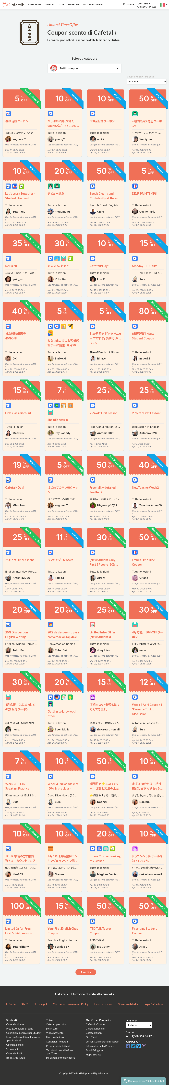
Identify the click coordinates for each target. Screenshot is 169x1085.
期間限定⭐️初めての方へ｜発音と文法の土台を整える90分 (105, 786)
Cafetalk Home (15, 1024)
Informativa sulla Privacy (100, 1045)
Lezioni (49, 4)
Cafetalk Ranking (95, 1028)
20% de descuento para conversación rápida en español (63, 634)
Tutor (60, 4)
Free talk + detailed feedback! (103, 490)
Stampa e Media (128, 1004)
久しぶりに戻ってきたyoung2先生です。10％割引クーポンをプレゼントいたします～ (63, 123)
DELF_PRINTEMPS (144, 193)
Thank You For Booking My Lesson (105, 858)
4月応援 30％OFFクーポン (147, 634)
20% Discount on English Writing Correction (16, 634)
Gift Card (91, 1037)
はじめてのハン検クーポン (63, 490)
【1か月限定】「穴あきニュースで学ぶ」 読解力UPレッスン (105, 336)
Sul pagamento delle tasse (60, 1057)
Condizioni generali (57, 1041)
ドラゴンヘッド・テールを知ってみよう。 (147, 858)
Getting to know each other (62, 714)
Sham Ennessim (58, 420)
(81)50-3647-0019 (142, 1036)
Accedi (128, 4)
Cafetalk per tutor (56, 1024)
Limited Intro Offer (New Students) (102, 634)
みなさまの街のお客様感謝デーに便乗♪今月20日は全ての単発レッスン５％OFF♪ (63, 343)
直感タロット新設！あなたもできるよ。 (104, 707)
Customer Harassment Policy (71, 1004)
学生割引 (11, 266)
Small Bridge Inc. (95, 1050)
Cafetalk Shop (94, 1032)
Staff (24, 1004)
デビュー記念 (56, 193)
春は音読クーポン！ (17, 121)
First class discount (18, 413)
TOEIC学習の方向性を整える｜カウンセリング (20, 858)
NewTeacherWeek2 (145, 487)
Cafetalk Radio (14, 1053)
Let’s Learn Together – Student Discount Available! (20, 196)
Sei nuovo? (34, 4)
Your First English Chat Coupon (63, 931)
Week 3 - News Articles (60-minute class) (63, 786)
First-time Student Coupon (144, 931)
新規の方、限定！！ (59, 266)
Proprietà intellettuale (58, 1045)
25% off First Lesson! (104, 413)
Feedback (73, 4)
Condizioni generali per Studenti (24, 1032)
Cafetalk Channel (95, 1024)
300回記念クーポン (102, 121)
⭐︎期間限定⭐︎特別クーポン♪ (147, 123)
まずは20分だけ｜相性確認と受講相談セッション (147, 786)
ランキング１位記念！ (60, 560)
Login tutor (52, 1028)
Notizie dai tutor (55, 1037)
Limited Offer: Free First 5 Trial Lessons (18, 931)
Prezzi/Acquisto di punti (19, 1028)
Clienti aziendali (15, 1044)
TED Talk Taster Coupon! (100, 931)
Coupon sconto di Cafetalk (82, 32)
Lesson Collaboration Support (102, 1041)
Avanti (86, 972)
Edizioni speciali (93, 4)
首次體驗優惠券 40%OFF (15, 336)
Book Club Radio (15, 1057)
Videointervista (54, 1032)
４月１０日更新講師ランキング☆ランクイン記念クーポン (63, 858)
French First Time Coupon (143, 562)
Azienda (11, 1004)
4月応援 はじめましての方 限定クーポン (20, 707)
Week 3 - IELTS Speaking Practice (17, 786)
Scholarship (12, 1049)
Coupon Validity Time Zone (140, 77)
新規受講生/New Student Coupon (143, 336)
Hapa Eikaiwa (93, 1054)
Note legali (40, 1004)
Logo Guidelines (153, 1004)
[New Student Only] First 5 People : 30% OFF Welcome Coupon (105, 562)
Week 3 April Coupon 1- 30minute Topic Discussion (147, 707)
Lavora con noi (103, 1004)
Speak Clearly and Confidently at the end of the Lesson (105, 196)
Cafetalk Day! (99, 266)
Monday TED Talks (144, 266)
